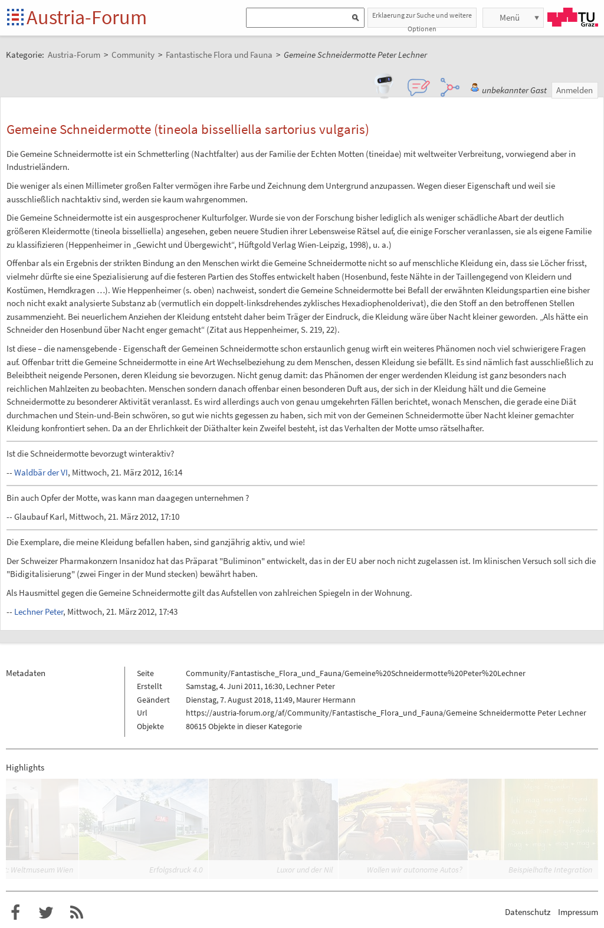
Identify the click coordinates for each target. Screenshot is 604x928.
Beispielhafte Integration (550, 869)
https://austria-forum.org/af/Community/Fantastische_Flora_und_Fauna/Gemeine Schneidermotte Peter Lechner (386, 712)
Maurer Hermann (326, 699)
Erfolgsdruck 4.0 (176, 869)
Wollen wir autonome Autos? (414, 869)
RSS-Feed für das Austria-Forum (76, 912)
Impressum (578, 911)
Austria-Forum (87, 17)
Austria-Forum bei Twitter (46, 912)
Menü (510, 17)
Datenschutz (527, 911)
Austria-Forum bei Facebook (15, 912)
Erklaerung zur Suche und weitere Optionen (422, 19)
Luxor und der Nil (305, 869)
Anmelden (574, 90)
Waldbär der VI (41, 472)
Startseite (16, 18)
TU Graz (572, 17)
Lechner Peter (38, 611)
